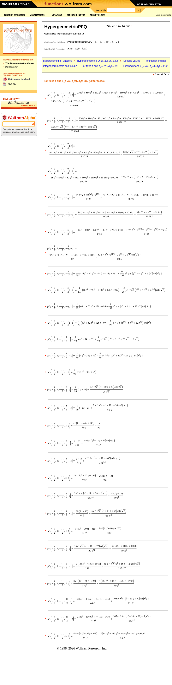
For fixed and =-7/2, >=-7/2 (100, 66)
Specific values (131, 60)
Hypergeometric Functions (57, 60)
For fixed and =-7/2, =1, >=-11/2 (145, 66)
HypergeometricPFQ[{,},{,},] (97, 60)
